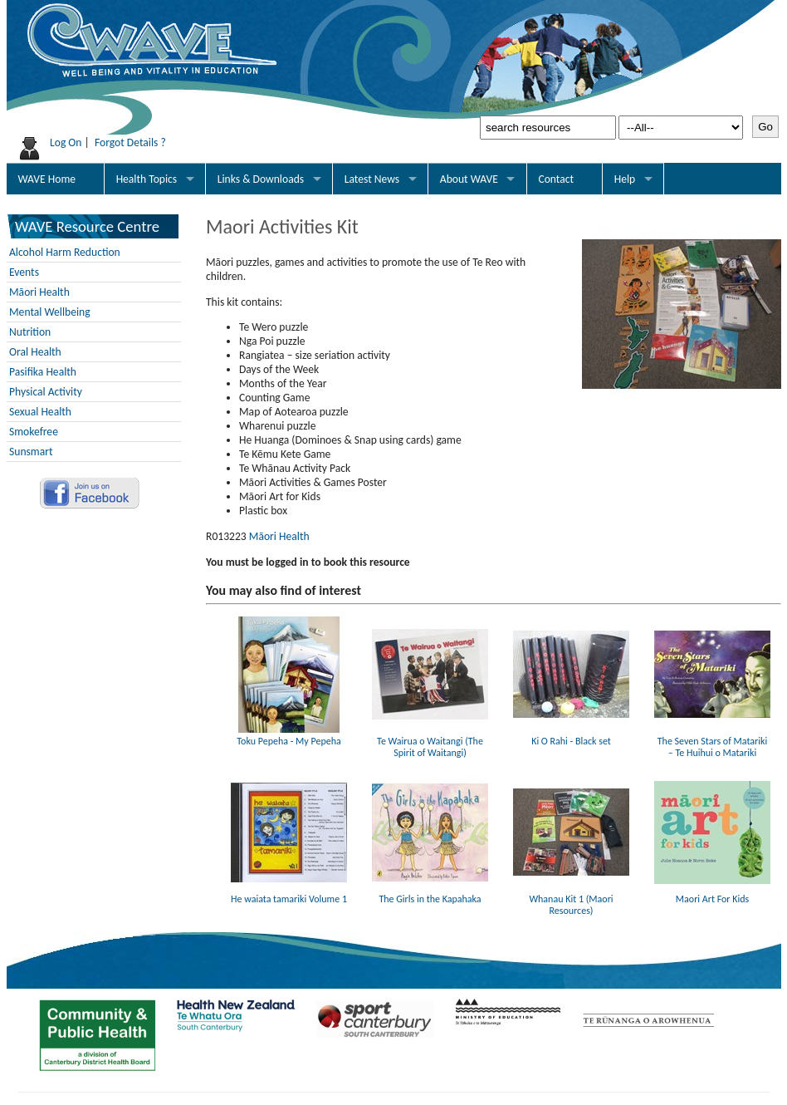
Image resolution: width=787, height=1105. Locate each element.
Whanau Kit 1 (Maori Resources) (571, 899)
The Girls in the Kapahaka (430, 893)
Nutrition (30, 332)
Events (24, 272)
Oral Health (35, 352)
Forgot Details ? (130, 142)
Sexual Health (40, 412)
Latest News (372, 179)
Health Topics (147, 179)
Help (625, 179)
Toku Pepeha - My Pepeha (289, 735)
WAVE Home (47, 179)
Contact (556, 179)
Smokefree (33, 432)
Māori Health (39, 292)
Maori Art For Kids (712, 893)
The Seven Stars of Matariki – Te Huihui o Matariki (712, 741)
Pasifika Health (42, 372)
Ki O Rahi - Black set (571, 735)
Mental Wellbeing (49, 312)
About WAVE (469, 179)
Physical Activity (45, 392)
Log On (66, 142)
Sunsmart (31, 451)
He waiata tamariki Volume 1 (289, 893)
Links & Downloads (261, 179)
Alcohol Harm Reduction (64, 252)
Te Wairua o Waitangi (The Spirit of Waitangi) (430, 741)
